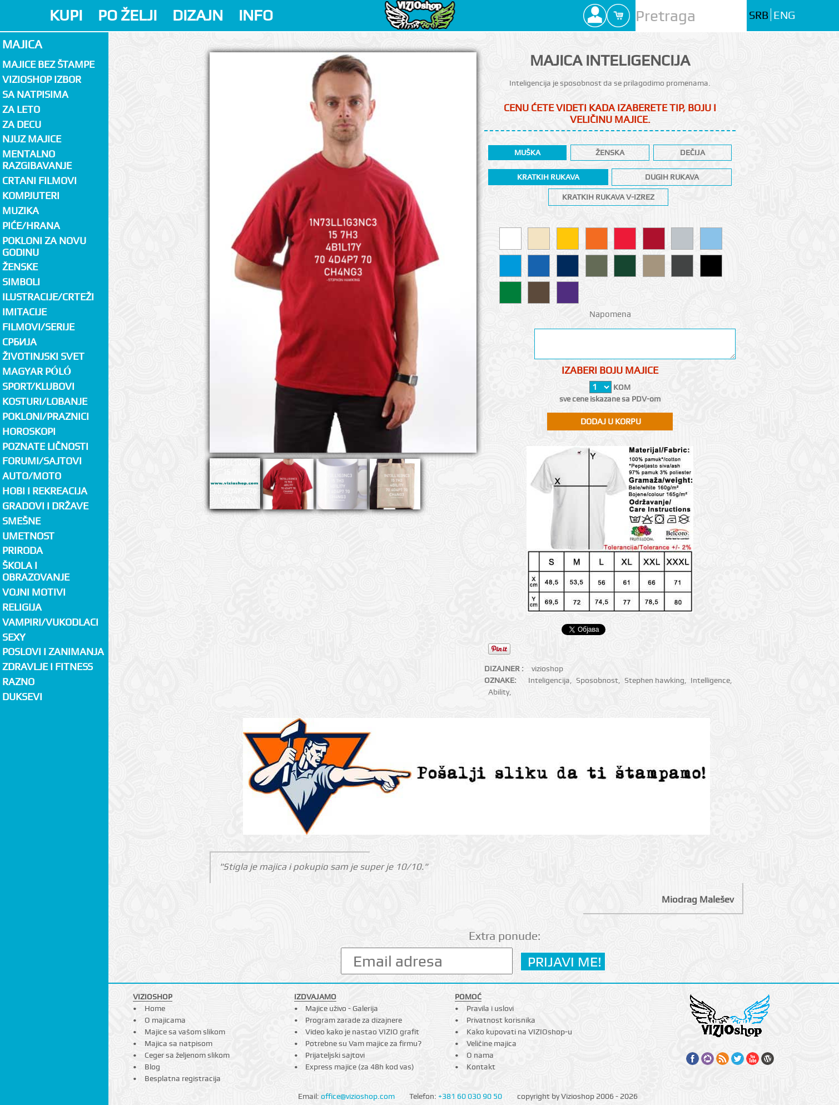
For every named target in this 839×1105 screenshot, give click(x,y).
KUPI (65, 15)
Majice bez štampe (48, 64)
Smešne (21, 521)
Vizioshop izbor (41, 79)
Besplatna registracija (183, 1078)
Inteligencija (549, 680)
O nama (480, 1055)
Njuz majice (31, 139)
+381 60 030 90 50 (470, 1096)
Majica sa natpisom (178, 1043)
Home (155, 1008)
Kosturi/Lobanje (44, 401)
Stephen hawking (654, 680)
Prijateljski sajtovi (335, 1055)
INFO (256, 15)
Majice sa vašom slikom (185, 1031)
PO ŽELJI (127, 15)
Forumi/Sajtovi (42, 461)
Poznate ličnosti (45, 446)
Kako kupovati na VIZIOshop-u (519, 1031)
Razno (18, 681)
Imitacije (24, 312)
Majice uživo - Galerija (341, 1008)
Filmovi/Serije (38, 327)
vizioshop (547, 668)
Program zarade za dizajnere (353, 1019)
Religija (22, 607)
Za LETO (21, 109)
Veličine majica (491, 1043)
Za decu (21, 124)
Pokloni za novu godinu (44, 246)
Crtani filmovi (39, 180)
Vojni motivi (34, 592)
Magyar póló (36, 371)
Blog (152, 1066)
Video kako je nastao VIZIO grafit (362, 1031)
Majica (22, 44)
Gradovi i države (45, 506)
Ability (498, 691)
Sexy (14, 637)
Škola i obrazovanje (35, 571)
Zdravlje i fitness (47, 666)
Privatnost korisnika (500, 1019)
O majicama (165, 1019)
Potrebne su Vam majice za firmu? (363, 1043)
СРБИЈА (19, 342)
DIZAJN (197, 15)
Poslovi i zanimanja (53, 651)
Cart (618, 15)
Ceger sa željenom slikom (187, 1055)
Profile (595, 15)
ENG (784, 15)
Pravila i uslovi (490, 1008)
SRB (758, 15)
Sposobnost (597, 680)
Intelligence (710, 680)
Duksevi (22, 696)
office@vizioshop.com (358, 1096)
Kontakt (480, 1066)
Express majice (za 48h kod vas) (359, 1066)
